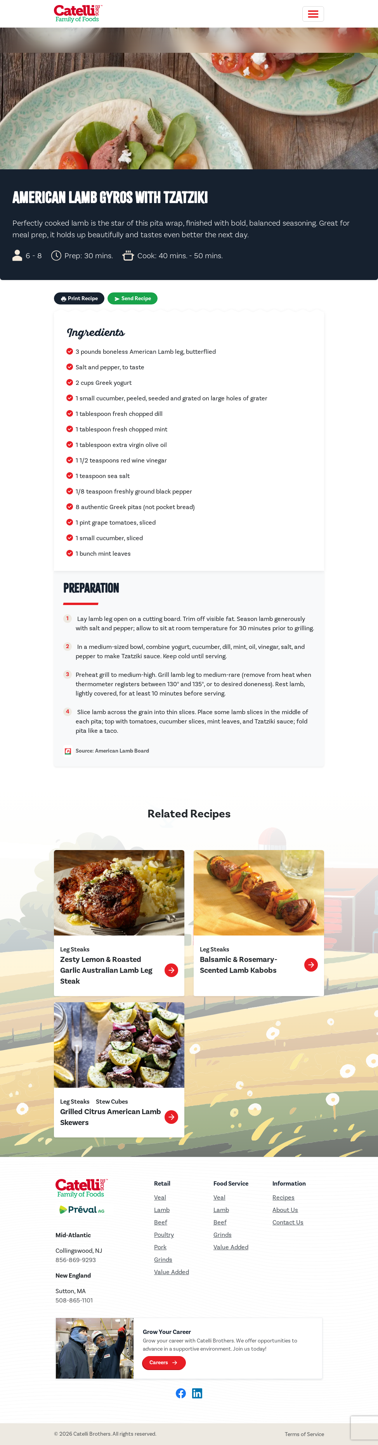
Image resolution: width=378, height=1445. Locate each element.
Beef (160, 1222)
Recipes (283, 1197)
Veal (219, 1197)
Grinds (163, 1259)
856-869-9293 (75, 1260)
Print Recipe (79, 298)
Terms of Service (304, 1434)
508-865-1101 (74, 1300)
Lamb (162, 1210)
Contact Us (287, 1222)
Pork (160, 1247)
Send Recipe (132, 298)
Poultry (164, 1234)
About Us (285, 1210)
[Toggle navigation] (313, 14)
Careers (158, 1362)
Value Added (171, 1272)
